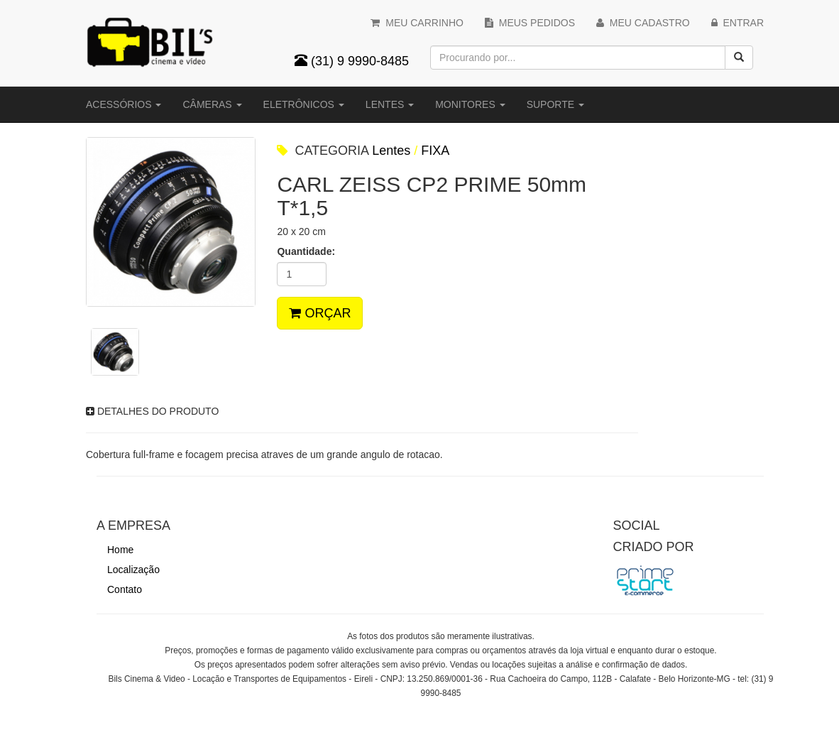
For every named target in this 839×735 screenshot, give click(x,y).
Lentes (391, 150)
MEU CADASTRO (643, 22)
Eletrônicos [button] (303, 104)
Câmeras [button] (211, 104)
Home (120, 549)
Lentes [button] (390, 104)
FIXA (435, 150)
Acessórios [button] (123, 104)
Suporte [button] (555, 104)
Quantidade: (306, 251)
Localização (133, 569)
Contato (124, 589)
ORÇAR (320, 313)
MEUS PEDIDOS (530, 22)
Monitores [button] (470, 104)
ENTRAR (737, 22)
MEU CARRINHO (417, 22)
